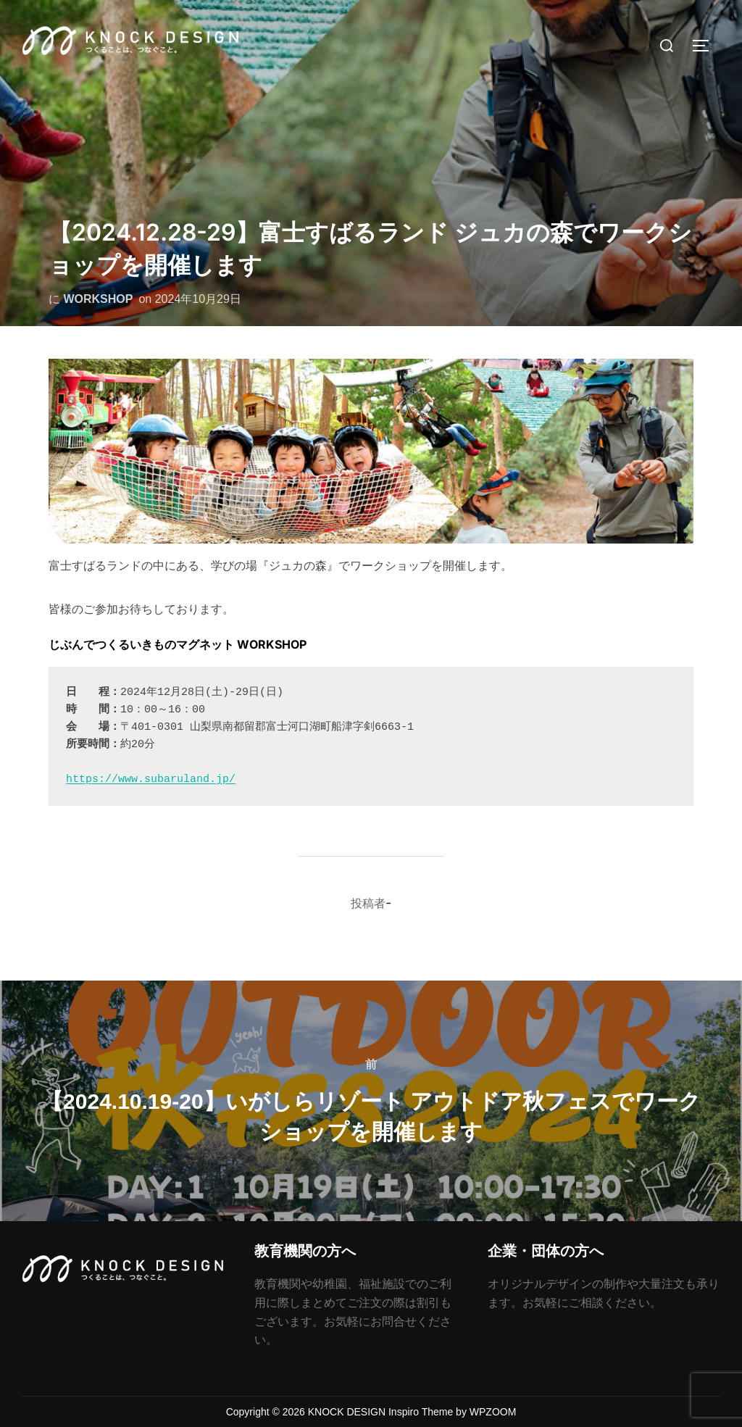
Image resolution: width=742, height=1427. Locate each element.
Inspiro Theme (420, 1412)
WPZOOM (493, 1412)
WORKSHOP (98, 299)
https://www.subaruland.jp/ (150, 779)
